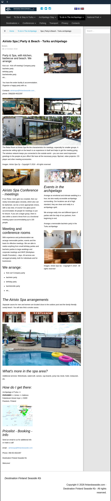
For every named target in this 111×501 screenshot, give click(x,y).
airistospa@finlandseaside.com (22, 91)
